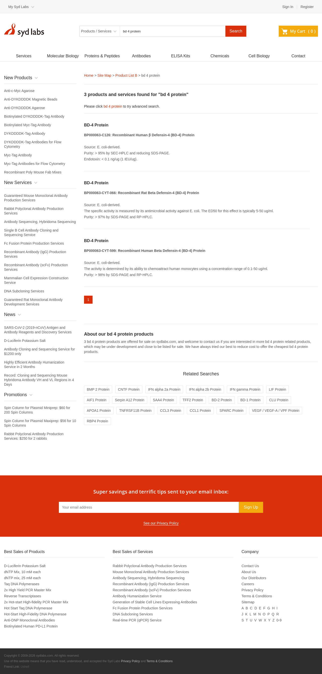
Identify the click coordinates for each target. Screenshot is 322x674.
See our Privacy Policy (161, 523)
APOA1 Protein (99, 411)
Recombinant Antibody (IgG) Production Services (151, 584)
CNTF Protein (129, 389)
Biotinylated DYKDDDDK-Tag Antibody (34, 116)
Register (307, 7)
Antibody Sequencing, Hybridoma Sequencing (40, 222)
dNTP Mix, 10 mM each (22, 572)
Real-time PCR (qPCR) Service (137, 620)
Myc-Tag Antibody (18, 155)
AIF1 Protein (96, 400)
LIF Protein (277, 389)
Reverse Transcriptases (22, 596)
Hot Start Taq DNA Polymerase (28, 608)
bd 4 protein (113, 106)
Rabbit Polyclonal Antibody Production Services (150, 566)
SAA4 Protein (163, 400)
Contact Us (250, 566)
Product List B (126, 75)
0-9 (278, 620)
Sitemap (248, 602)
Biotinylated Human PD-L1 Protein (31, 626)
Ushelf (25, 666)
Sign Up (251, 507)
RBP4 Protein (97, 421)
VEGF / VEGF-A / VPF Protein (275, 411)
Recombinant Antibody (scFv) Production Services (152, 590)
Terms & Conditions (257, 596)
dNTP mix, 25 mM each (22, 578)
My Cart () (298, 31)
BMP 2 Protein (98, 389)
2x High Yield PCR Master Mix (27, 590)
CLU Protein (278, 400)
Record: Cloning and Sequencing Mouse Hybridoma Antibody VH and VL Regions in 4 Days (39, 379)
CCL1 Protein (200, 411)
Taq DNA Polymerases (21, 584)
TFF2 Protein (193, 400)
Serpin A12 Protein (129, 400)
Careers (248, 584)
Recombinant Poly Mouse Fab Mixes (32, 172)
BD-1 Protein (250, 400)
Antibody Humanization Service (137, 596)
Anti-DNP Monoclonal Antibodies (29, 620)
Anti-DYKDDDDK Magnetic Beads (30, 99)
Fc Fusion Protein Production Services (34, 243)
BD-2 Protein (222, 400)
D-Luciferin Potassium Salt (25, 341)
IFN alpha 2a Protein (164, 389)
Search (235, 31)
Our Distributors (254, 578)
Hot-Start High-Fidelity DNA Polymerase (35, 614)
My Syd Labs (18, 7)
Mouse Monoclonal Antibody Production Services (151, 572)
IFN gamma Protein (245, 389)
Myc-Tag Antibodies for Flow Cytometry (34, 164)
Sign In (287, 7)
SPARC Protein (231, 411)
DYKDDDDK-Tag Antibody (24, 133)
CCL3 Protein (170, 411)
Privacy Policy (252, 590)
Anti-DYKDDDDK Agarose (24, 108)
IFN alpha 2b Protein (205, 389)
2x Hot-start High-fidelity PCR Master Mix (36, 602)
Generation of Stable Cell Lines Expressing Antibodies (155, 602)
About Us (249, 572)
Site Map (104, 75)
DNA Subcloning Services (24, 291)
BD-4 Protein (96, 125)
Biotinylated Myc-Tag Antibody (27, 125)
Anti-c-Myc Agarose (19, 91)
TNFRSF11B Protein (135, 411)
